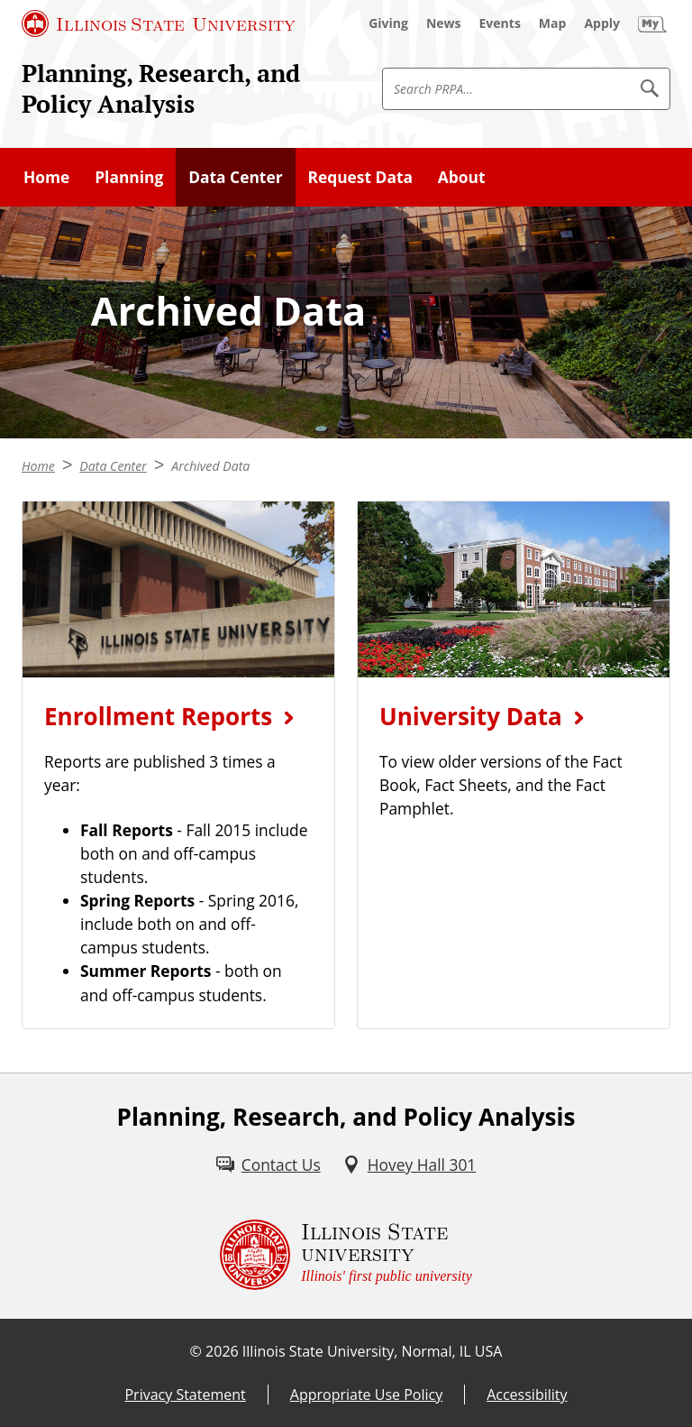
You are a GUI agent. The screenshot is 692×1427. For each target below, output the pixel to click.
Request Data (360, 177)
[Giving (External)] (388, 23)
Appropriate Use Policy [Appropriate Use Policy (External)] (366, 1394)
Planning (129, 177)
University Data (470, 716)
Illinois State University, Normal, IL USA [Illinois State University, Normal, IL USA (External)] (372, 1351)
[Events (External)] (500, 23)
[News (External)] (444, 23)
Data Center (235, 177)
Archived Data (210, 465)
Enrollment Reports (158, 716)
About (462, 177)
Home (46, 177)
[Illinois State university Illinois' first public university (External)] (346, 1255)
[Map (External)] (552, 23)
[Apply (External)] (602, 23)
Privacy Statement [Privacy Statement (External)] (184, 1394)
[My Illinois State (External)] (652, 23)
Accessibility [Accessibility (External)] (527, 1394)
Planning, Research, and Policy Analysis (161, 88)
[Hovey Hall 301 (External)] (409, 1164)
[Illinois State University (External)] (159, 23)
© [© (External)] (196, 1351)
